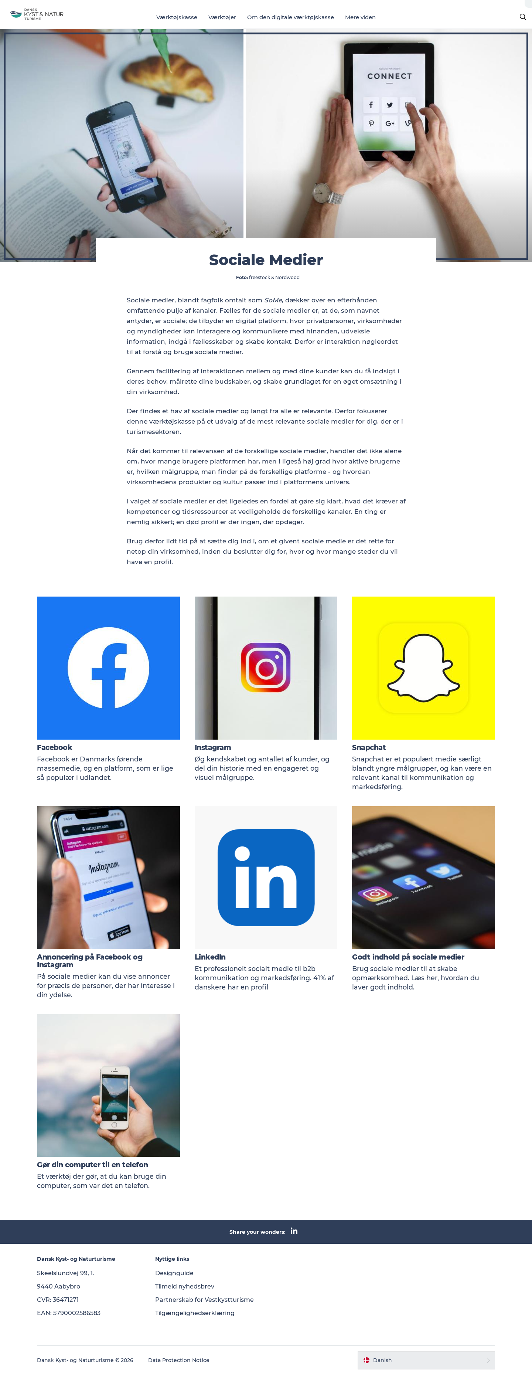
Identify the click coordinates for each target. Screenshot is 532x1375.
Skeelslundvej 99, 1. (65, 1273)
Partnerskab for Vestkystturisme (204, 1299)
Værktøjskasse (176, 17)
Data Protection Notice (178, 1360)
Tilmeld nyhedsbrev (184, 1286)
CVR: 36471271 (58, 1299)
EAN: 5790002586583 (68, 1313)
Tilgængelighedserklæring (195, 1313)
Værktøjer (222, 17)
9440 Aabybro (58, 1286)
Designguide (174, 1273)
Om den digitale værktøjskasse (290, 17)
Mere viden (360, 17)
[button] (426, 1360)
